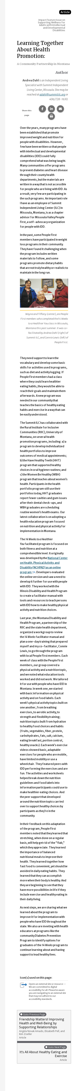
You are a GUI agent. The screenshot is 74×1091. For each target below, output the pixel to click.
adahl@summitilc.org (52, 94)
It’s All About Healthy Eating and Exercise (43, 1053)
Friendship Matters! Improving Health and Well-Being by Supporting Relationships (44, 1025)
